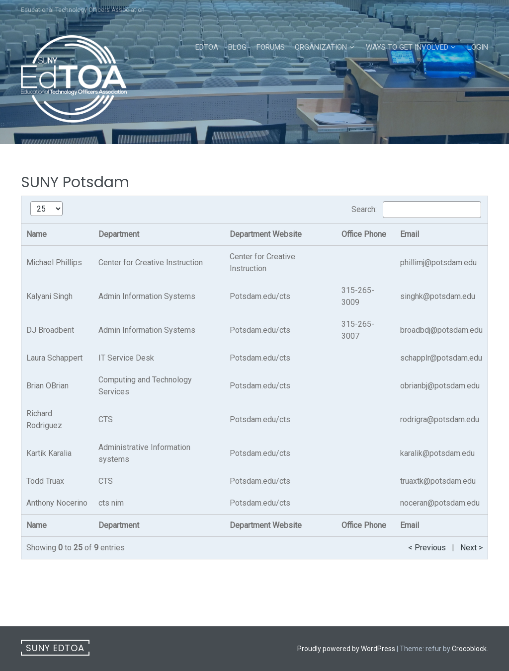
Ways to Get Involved (407, 47)
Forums (270, 47)
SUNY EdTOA (55, 648)
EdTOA (206, 47)
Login (477, 47)
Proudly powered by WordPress (346, 649)
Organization (321, 47)
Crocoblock (469, 649)
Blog (237, 47)
